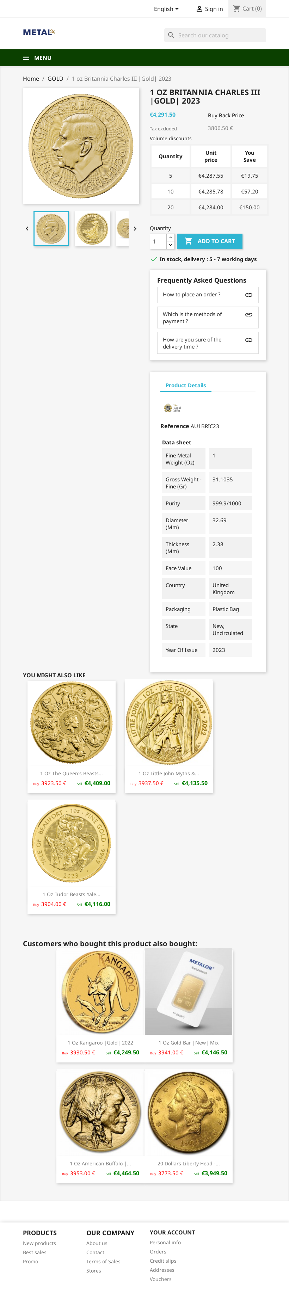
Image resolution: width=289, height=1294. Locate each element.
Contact (95, 1252)
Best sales (35, 1252)
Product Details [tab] (186, 385)
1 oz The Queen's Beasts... (71, 773)
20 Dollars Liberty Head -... (189, 1163)
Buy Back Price (226, 115)
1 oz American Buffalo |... (100, 1163)
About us (96, 1243)
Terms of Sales (103, 1261)
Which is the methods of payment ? (192, 317)
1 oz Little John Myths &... (169, 773)
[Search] (215, 35)
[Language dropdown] (167, 9)
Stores (93, 1270)
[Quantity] (158, 241)
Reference (174, 426)
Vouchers (161, 1279)
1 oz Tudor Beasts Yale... (71, 894)
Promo (30, 1261)
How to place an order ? (192, 294)
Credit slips (163, 1260)
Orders (158, 1251)
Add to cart (209, 241)
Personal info (165, 1242)
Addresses (162, 1270)
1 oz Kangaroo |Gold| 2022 (100, 1042)
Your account (172, 1232)
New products (39, 1243)
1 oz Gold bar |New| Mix (189, 1042)
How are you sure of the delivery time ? (192, 343)
